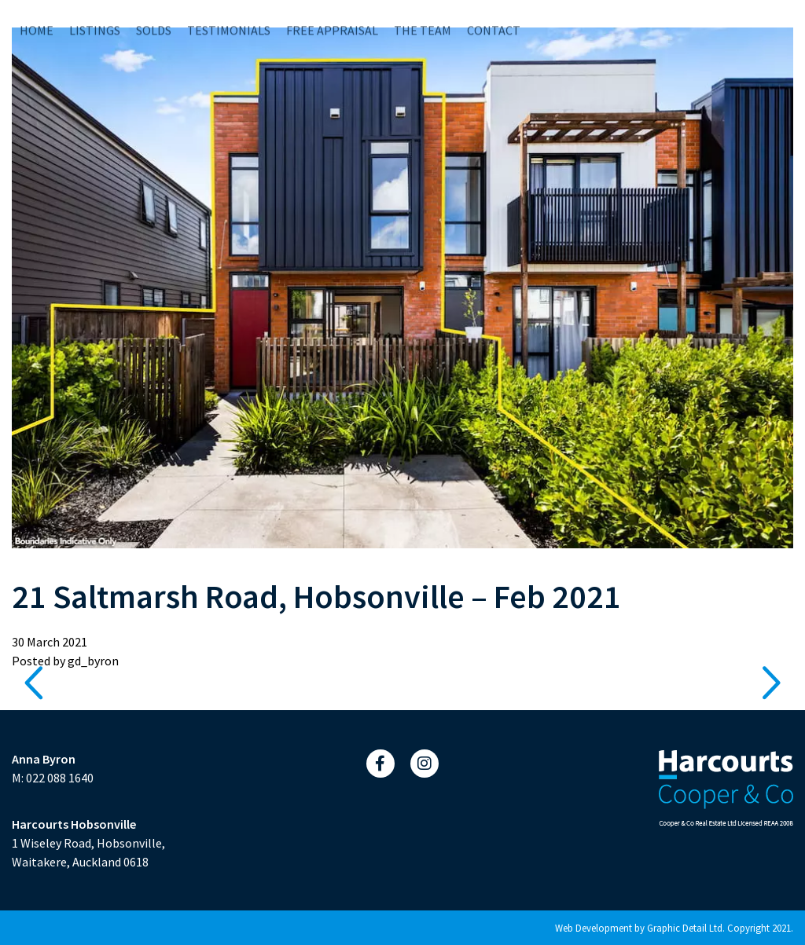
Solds (153, 18)
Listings (94, 18)
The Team (422, 18)
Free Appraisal (332, 18)
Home (36, 18)
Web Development (593, 927)
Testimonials (228, 18)
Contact (493, 18)
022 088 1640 (60, 778)
